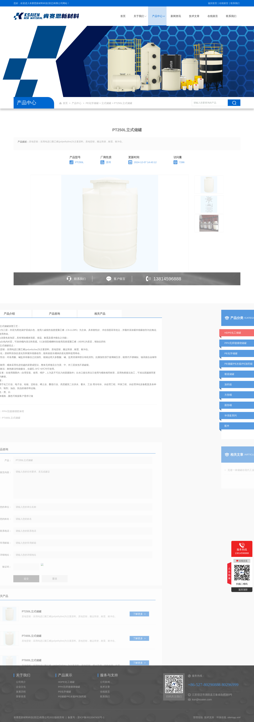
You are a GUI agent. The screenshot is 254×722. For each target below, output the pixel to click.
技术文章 (194, 16)
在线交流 (243, 561)
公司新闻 (105, 689)
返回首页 (212, 3)
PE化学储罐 (92, 103)
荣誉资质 (21, 703)
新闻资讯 (176, 16)
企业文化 (21, 694)
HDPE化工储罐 (66, 689)
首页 (123, 16)
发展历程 (21, 699)
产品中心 (157, 16)
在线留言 (223, 3)
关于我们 (139, 16)
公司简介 (21, 689)
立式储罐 (106, 103)
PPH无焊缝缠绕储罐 (69, 694)
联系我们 (235, 3)
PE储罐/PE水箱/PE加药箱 (72, 703)
